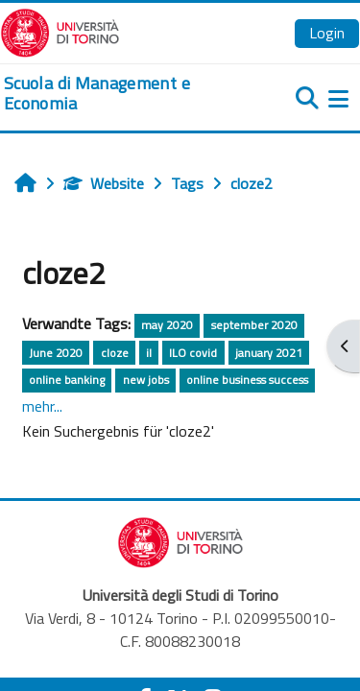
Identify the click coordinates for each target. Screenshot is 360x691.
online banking (67, 379)
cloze (115, 353)
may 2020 (167, 325)
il (149, 353)
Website (103, 183)
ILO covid (193, 353)
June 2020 (56, 353)
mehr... (42, 405)
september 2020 (254, 325)
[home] (120, 93)
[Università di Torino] (60, 30)
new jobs (146, 379)
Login (327, 32)
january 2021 (268, 353)
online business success (247, 379)
